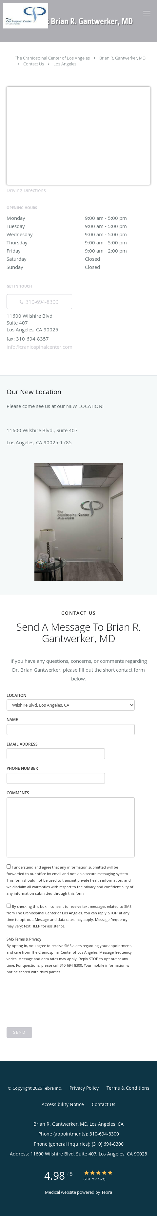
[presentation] (56, 1001)
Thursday (78, 242)
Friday (78, 250)
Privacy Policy (84, 1088)
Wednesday (78, 234)
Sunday (78, 267)
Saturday (78, 259)
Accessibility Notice (63, 1104)
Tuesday (78, 226)
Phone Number (22, 768)
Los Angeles (64, 64)
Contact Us (33, 64)
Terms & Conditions (128, 1088)
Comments (18, 793)
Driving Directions (26, 190)
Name (12, 719)
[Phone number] (39, 301)
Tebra (106, 1192)
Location (16, 695)
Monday (78, 218)
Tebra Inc (52, 1088)
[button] (146, 13)
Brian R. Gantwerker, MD (122, 58)
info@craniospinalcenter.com (39, 347)
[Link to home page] (32, 16)
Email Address (22, 744)
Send (19, 1032)
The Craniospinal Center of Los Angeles (52, 58)
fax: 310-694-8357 (28, 338)
